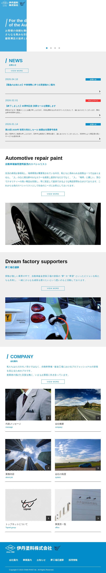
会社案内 (13, 560)
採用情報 (73, 560)
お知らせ (41, 560)
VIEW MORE (17, 71)
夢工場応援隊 (57, 560)
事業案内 (27, 560)
